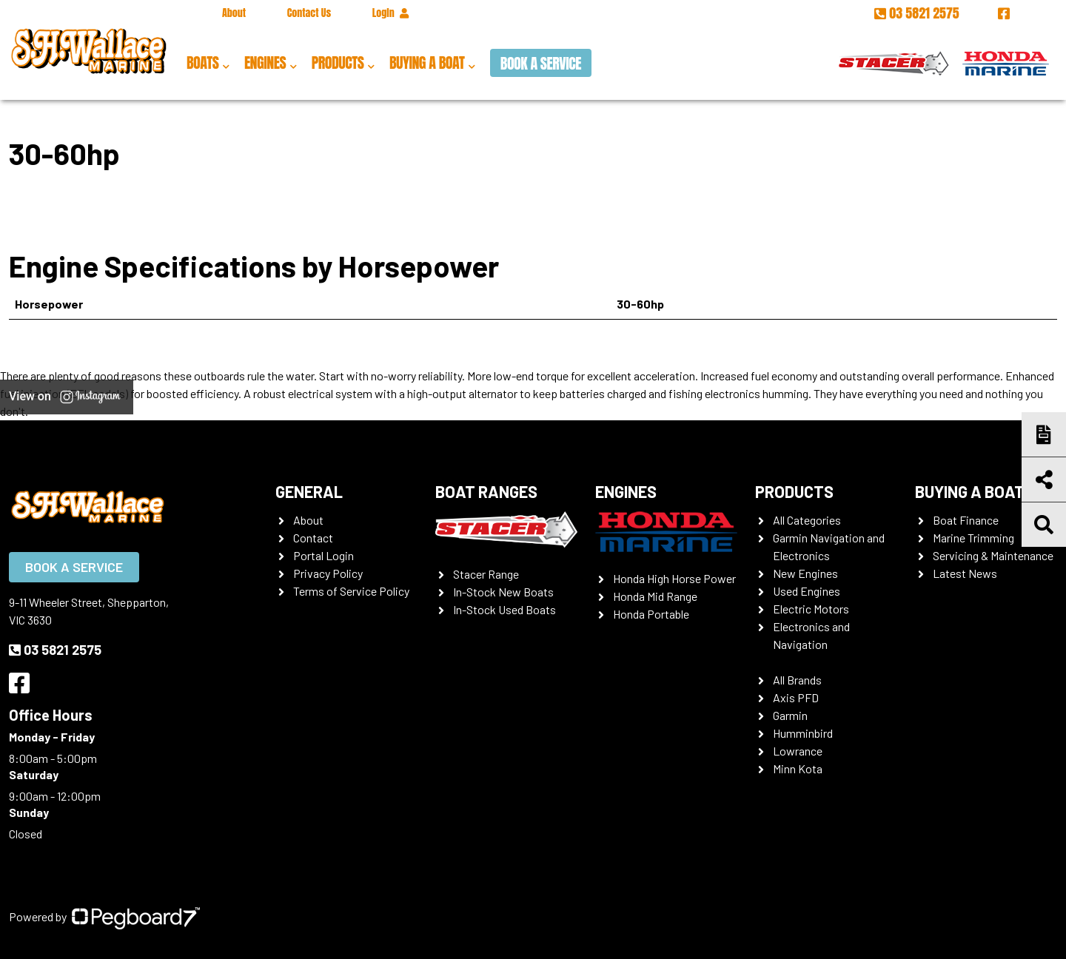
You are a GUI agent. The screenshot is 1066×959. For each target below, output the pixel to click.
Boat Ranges (486, 491)
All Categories (807, 520)
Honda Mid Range (655, 596)
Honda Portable (651, 614)
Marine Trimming (973, 538)
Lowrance (797, 751)
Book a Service (540, 63)
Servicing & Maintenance (993, 555)
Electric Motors (811, 609)
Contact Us (309, 13)
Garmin (790, 715)
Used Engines (806, 591)
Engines (265, 62)
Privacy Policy (328, 573)
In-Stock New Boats (503, 592)
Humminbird (803, 733)
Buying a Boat (426, 62)
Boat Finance (966, 520)
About (234, 13)
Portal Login (323, 555)
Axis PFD (796, 697)
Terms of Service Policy (351, 591)
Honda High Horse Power (674, 578)
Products (338, 62)
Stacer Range (486, 574)
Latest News (965, 573)
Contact (313, 538)
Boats (202, 62)
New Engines (805, 573)
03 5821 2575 (918, 13)
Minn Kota (797, 768)
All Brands (797, 680)
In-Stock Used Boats (504, 609)
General (309, 491)
